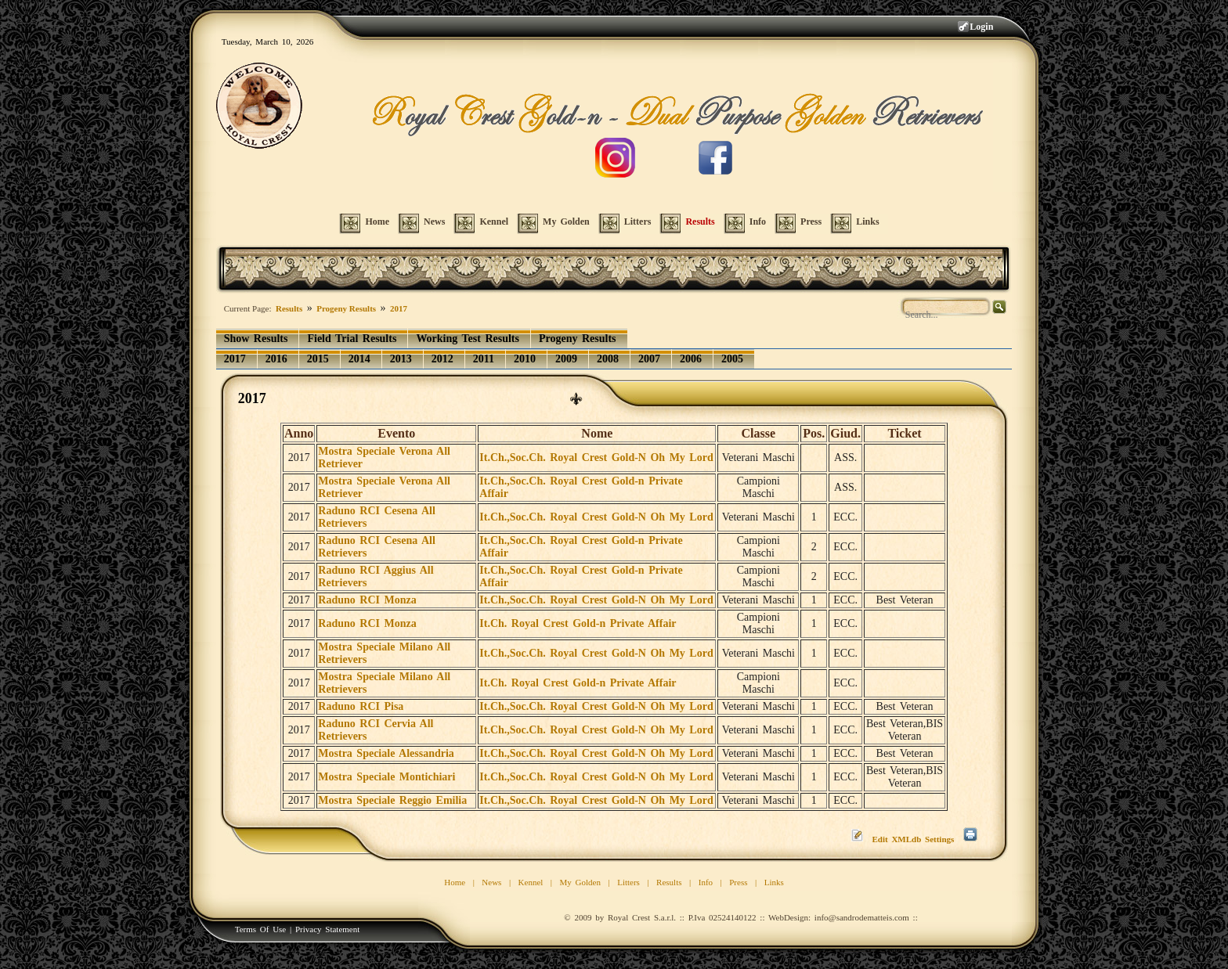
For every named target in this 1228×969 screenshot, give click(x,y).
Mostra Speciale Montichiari (386, 777)
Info (706, 882)
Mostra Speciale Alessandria (386, 753)
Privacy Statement (327, 929)
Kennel (531, 882)
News (491, 882)
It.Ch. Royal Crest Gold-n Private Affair (577, 623)
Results (289, 308)
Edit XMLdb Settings (913, 839)
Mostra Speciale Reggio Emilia (392, 800)
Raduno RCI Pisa (360, 706)
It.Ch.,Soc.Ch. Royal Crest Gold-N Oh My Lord (596, 457)
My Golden (580, 882)
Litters (628, 882)
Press (738, 882)
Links (774, 882)
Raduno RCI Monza (367, 600)
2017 (398, 308)
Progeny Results (346, 308)
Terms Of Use (261, 929)
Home (454, 882)
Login (981, 26)
